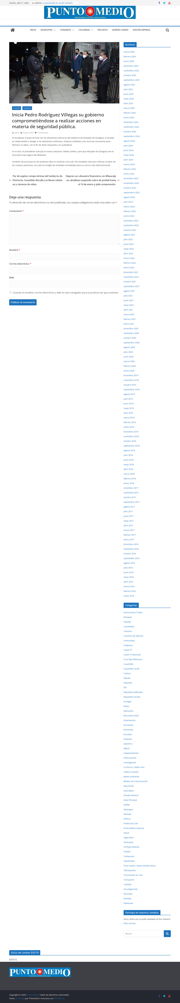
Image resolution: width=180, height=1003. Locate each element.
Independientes (131, 753)
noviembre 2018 (131, 436)
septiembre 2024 (132, 136)
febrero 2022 (130, 262)
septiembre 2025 (132, 80)
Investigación (130, 762)
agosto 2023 (129, 197)
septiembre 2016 (132, 558)
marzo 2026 (129, 51)
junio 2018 (129, 459)
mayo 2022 (129, 248)
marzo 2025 (129, 108)
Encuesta (103, 29)
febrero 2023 (130, 211)
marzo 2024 (129, 164)
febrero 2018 (130, 478)
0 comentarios (41, 132)
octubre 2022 (130, 230)
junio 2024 (129, 150)
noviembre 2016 (131, 549)
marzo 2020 (129, 361)
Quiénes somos (120, 29)
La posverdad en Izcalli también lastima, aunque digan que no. (58, 4)
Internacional (130, 757)
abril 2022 (128, 253)
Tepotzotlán (129, 861)
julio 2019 (128, 398)
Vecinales (128, 893)
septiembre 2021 (132, 286)
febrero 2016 (130, 591)
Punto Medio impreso (134, 828)
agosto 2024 (129, 141)
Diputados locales (132, 696)
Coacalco (128, 631)
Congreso (65, 29)
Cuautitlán (129, 664)
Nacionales (129, 786)
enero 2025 (129, 117)
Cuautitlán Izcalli (131, 668)
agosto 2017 (129, 506)
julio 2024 (128, 145)
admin (16, 132)
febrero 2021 (130, 319)
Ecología (127, 701)
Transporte (129, 879)
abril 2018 (128, 469)
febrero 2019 (130, 422)
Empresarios (129, 720)
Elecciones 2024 (131, 715)
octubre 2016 (130, 553)
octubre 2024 (130, 131)
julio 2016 (128, 567)
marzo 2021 (129, 314)
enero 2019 (129, 427)
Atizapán (16, 108)
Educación (128, 711)
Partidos (127, 814)
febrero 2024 (130, 169)
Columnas (84, 29)
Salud (126, 832)
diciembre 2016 (131, 544)
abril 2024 (128, 159)
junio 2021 (129, 300)
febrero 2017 (130, 534)
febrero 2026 (130, 56)
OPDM (127, 804)
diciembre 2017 (131, 488)
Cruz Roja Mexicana (133, 659)
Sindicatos (128, 842)
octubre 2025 (130, 75)
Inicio (33, 29)
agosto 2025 (129, 84)
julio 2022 (128, 239)
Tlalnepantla (129, 870)
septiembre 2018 (132, 445)
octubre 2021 (130, 281)
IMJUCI (127, 748)
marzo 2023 (129, 206)
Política (127, 818)
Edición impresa (141, 29)
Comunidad (129, 640)
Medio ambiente (131, 776)
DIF (125, 687)
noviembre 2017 (131, 492)
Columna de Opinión (133, 636)
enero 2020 (129, 370)
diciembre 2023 (131, 178)
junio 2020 (129, 356)
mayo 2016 (129, 577)
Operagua (128, 809)
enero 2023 (129, 216)
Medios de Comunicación (136, 781)
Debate (127, 678)
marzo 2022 (129, 258)
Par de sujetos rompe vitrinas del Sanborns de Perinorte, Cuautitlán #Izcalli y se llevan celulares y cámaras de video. (36, 180)
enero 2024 (129, 173)
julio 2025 (128, 89)
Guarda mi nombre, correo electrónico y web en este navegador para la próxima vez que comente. (65, 292)
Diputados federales (133, 692)
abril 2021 (128, 309)
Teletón (127, 851)
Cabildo (127, 621)
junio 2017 (129, 516)
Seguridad (128, 837)
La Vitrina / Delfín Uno (134, 767)
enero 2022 (129, 267)
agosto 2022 (129, 234)
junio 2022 (129, 244)
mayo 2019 (129, 408)
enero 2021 (129, 323)
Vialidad (127, 898)
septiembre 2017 (132, 502)
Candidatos (129, 626)
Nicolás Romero (131, 795)
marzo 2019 (129, 417)
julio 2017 (128, 511)
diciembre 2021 (131, 272)
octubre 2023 (130, 187)
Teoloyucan (129, 856)
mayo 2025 (129, 98)
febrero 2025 (130, 112)
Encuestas (128, 725)
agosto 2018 (129, 450)
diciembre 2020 (131, 328)
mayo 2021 (129, 305)
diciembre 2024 (131, 122)
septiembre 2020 (132, 342)
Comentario (16, 211)
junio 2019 (129, 403)
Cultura (127, 673)
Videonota (128, 903)
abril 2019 (128, 413)
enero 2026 (129, 61)
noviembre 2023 (131, 183)
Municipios (46, 29)
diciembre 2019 (131, 375)
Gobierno (27, 108)
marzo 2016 (129, 586)
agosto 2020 (129, 347)
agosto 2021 (129, 291)
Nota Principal (130, 800)
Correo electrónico (20, 263)
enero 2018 (129, 483)
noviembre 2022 (131, 225)
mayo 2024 (129, 155)
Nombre (14, 250)
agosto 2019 (129, 394)
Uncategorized (130, 889)
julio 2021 (128, 295)
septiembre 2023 (132, 192)
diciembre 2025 (131, 66)
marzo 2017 (129, 530)
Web (11, 277)
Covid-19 (128, 650)
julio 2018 (128, 455)
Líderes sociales (131, 772)
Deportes (128, 682)
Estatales (128, 739)
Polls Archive (130, 923)
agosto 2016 (129, 563)
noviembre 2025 (131, 70)
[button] (54, 30)
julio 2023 (128, 202)
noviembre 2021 (131, 277)
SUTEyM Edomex (131, 847)
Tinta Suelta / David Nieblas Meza (140, 865)
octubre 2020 (130, 338)
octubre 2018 (130, 441)
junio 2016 (129, 572)
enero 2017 (129, 539)
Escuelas (128, 734)
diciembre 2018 (131, 431)
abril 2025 (128, 103)
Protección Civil (131, 823)
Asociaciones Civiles (133, 612)
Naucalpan (129, 790)
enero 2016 (129, 595)
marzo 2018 (129, 474)
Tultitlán (128, 884)
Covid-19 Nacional (132, 654)
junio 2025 (129, 94)
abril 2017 (128, 525)
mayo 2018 (129, 464)
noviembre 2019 (131, 380)
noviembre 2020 (131, 333)
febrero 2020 (130, 366)
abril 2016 (128, 581)
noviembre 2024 (131, 126)
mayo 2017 (129, 520)
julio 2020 (128, 352)
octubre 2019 (130, 384)
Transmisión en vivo (133, 875)
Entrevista (128, 729)
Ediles (126, 706)
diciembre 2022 (131, 220)
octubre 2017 (130, 497)
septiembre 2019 (132, 389)
